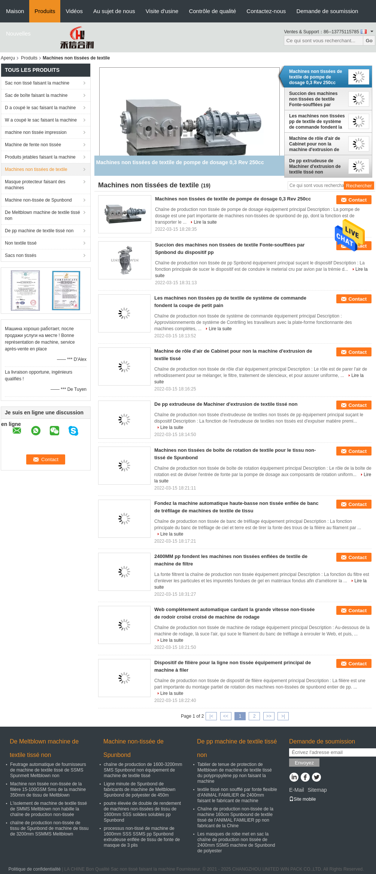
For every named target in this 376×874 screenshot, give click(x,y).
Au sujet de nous (114, 11)
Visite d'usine (162, 11)
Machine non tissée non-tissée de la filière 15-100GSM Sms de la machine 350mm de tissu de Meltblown (48, 789)
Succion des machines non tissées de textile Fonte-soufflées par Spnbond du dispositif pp (316, 99)
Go (369, 40)
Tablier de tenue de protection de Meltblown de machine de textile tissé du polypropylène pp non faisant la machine (234, 773)
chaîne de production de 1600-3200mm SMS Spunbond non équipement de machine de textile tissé (143, 770)
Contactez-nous (266, 11)
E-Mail (296, 790)
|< (211, 716)
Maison (15, 11)
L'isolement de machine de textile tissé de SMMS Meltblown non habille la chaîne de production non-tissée (48, 809)
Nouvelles (18, 33)
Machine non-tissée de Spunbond (38, 200)
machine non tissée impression (36, 132)
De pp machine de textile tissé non (39, 230)
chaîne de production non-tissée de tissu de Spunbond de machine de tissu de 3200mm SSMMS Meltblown (49, 828)
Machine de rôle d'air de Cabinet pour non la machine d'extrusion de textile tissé (314, 144)
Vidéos (74, 11)
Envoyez (304, 763)
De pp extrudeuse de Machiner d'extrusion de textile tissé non (315, 166)
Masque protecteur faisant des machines (35, 184)
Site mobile (302, 799)
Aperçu (8, 58)
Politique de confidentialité (34, 869)
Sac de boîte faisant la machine (36, 95)
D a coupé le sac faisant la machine (40, 107)
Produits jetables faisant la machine (40, 157)
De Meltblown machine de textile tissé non (42, 215)
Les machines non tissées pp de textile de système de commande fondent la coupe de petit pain (317, 121)
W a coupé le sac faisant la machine (41, 120)
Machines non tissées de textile (36, 169)
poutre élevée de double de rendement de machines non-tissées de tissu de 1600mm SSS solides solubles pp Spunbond (142, 812)
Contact (358, 200)
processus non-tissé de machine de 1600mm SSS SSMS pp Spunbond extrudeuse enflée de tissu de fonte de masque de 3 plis (142, 837)
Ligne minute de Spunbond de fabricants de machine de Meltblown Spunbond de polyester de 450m (139, 789)
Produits (44, 11)
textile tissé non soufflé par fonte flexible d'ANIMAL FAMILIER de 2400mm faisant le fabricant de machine (237, 795)
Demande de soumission (327, 11)
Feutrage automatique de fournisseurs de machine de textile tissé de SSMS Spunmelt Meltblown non (48, 770)
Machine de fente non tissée (33, 144)
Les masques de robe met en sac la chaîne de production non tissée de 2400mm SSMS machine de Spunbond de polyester (236, 842)
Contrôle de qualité (212, 11)
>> (269, 716)
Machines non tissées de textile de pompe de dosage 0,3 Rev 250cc (315, 77)
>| (283, 716)
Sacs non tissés (20, 255)
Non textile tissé (21, 243)
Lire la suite (205, 222)
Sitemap (317, 790)
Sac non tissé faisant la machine (37, 83)
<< (225, 716)
